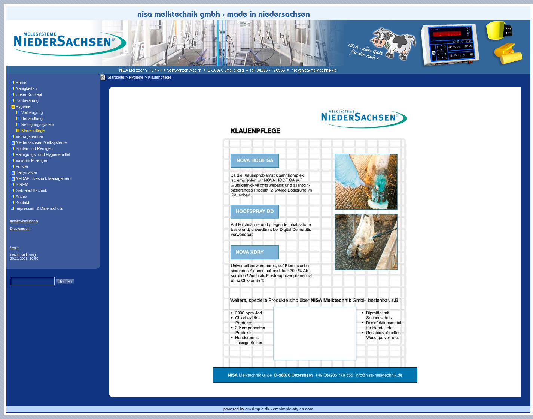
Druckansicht (20, 228)
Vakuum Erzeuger (32, 160)
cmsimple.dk (257, 409)
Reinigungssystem (37, 124)
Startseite (115, 77)
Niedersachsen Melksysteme (41, 142)
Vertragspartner (29, 136)
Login (14, 247)
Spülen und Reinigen (34, 148)
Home (21, 82)
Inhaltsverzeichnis (24, 221)
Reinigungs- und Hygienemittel (43, 154)
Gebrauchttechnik (31, 190)
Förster (22, 166)
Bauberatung (27, 100)
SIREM (22, 184)
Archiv (21, 196)
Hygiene (23, 106)
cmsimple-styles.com (293, 409)
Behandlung (32, 118)
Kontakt (22, 202)
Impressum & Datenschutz (39, 208)
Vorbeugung (32, 112)
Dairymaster (26, 172)
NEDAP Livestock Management (43, 178)
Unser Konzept (29, 94)
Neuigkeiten (26, 88)
